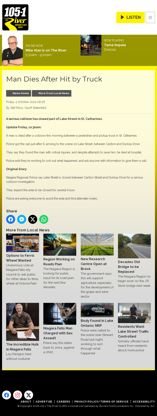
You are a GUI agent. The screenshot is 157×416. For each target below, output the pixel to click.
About (26, 401)
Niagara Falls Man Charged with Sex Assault (59, 321)
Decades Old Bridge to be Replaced (134, 254)
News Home (21, 93)
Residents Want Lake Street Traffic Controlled (134, 320)
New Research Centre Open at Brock (97, 252)
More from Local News (53, 93)
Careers (63, 401)
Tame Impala (115, 45)
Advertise (44, 401)
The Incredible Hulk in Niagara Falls (22, 327)
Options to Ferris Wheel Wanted (22, 248)
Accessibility (144, 401)
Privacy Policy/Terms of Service (101, 401)
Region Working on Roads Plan (59, 250)
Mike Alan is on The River (46, 50)
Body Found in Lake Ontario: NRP (97, 315)
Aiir (152, 406)
